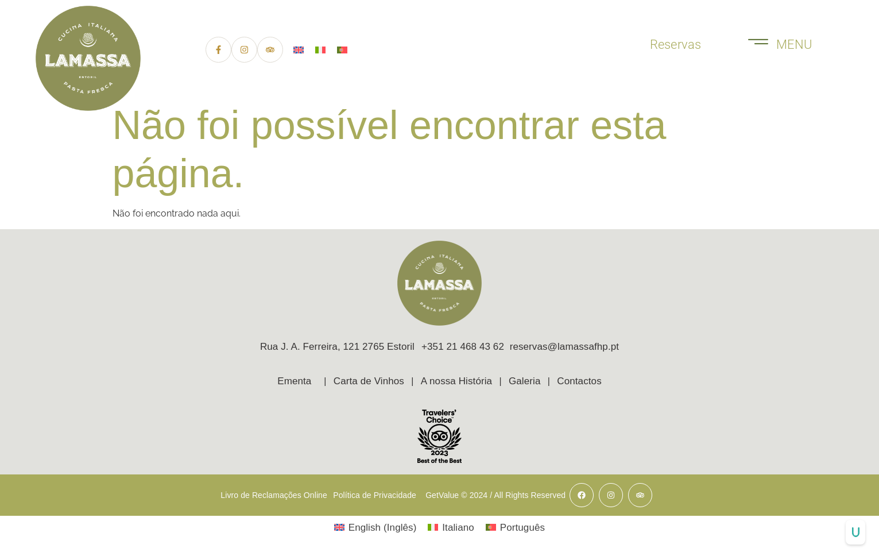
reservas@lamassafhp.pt (564, 346)
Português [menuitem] (522, 527)
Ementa (294, 382)
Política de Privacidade (374, 495)
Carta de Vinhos (369, 382)
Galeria (525, 382)
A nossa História (456, 382)
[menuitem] (298, 50)
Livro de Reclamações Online (273, 495)
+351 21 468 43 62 (465, 346)
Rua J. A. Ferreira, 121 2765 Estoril (337, 346)
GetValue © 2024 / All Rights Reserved (495, 495)
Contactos (579, 382)
